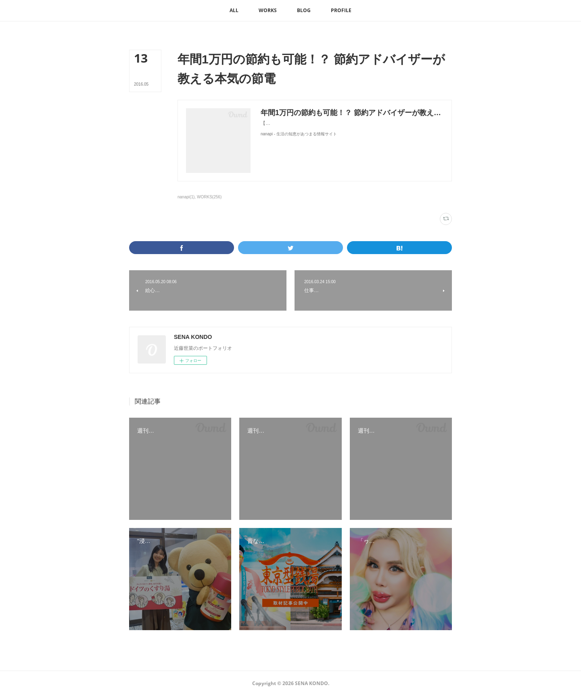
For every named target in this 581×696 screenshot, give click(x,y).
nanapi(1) (186, 197)
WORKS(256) (209, 197)
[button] (234, 10)
